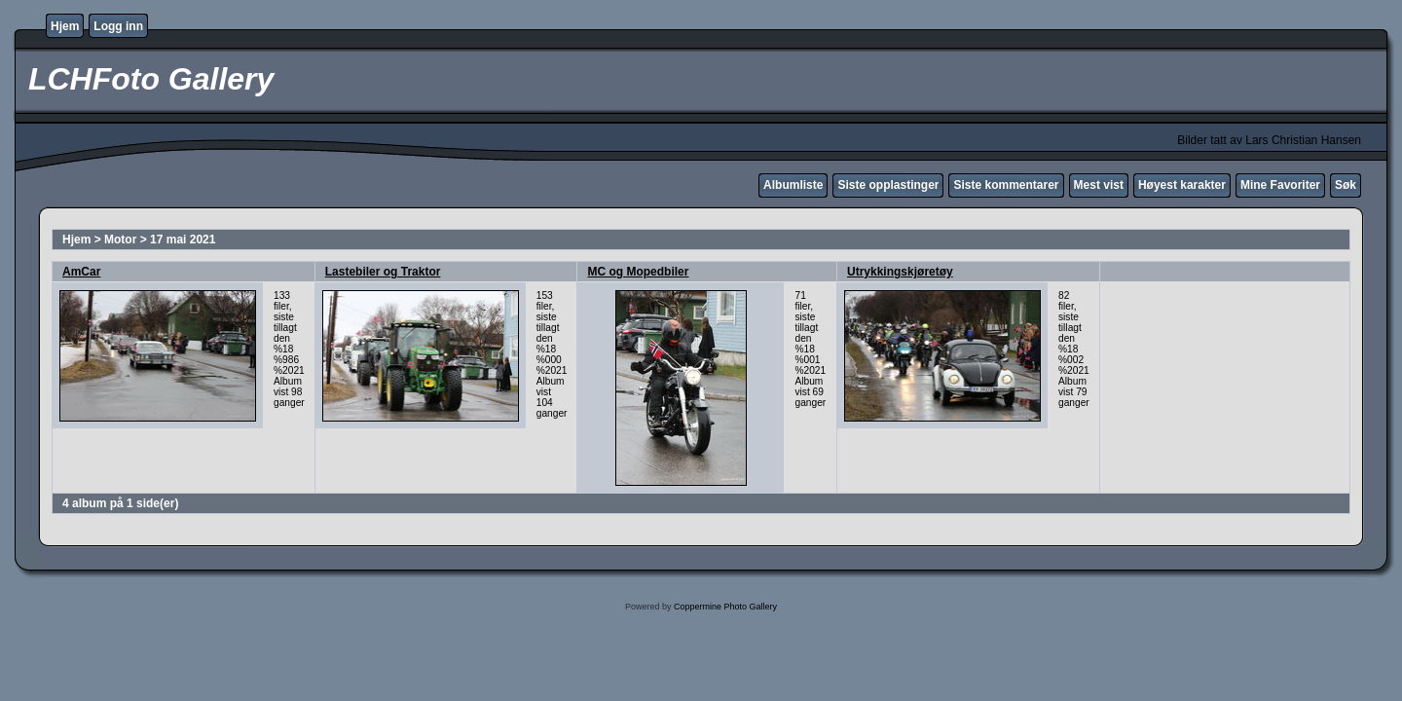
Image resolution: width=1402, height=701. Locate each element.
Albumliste (793, 185)
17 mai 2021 (182, 239)
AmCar (81, 271)
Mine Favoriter (1280, 185)
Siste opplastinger (888, 185)
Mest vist (1099, 185)
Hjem (65, 26)
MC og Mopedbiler (637, 271)
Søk (1345, 185)
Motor (120, 239)
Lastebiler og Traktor (383, 271)
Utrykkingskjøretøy (900, 271)
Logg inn (118, 26)
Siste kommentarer (1005, 185)
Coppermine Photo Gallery (725, 606)
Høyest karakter (1182, 185)
